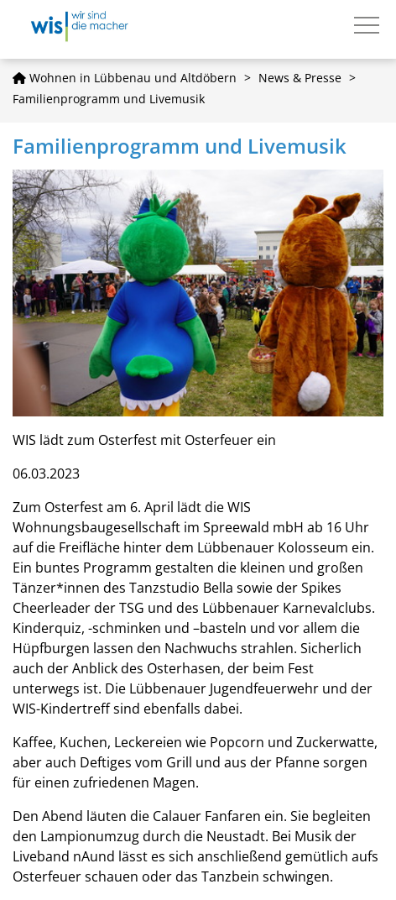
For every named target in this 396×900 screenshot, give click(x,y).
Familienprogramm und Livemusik (109, 99)
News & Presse (299, 78)
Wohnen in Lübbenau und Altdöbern (125, 78)
